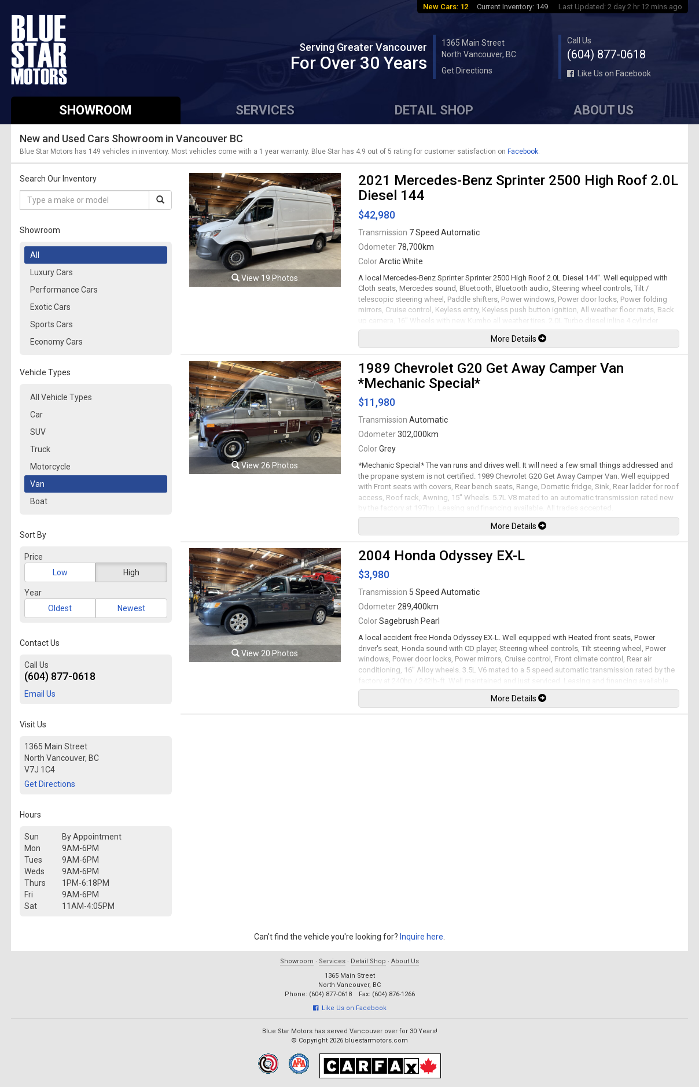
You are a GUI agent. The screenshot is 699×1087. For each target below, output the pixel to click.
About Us (603, 110)
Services (265, 110)
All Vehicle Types (61, 397)
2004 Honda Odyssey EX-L (441, 556)
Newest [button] (131, 608)
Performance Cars (64, 289)
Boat (38, 501)
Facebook (522, 151)
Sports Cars (51, 324)
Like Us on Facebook (609, 73)
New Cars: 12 (445, 6)
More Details (518, 338)
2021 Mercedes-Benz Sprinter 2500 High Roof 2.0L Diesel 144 (518, 188)
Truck (40, 449)
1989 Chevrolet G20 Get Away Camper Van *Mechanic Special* (491, 375)
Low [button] (60, 572)
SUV (38, 432)
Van (37, 484)
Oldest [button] (60, 608)
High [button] (131, 572)
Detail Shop (434, 110)
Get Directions (467, 70)
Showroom (95, 110)
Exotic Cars (50, 307)
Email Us (40, 693)
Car (36, 414)
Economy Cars (56, 341)
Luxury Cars (51, 272)
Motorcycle (50, 466)
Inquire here (421, 936)
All (34, 255)
